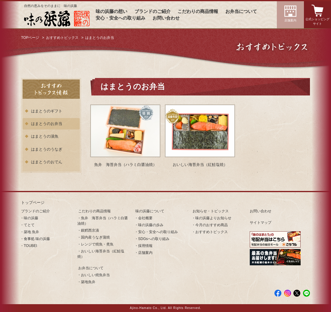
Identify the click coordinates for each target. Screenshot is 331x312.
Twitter (296, 293)
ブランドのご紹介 (153, 11)
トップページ (33, 202)
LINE (306, 293)
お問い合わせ (166, 18)
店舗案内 (290, 20)
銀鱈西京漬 (90, 230)
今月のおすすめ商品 (211, 225)
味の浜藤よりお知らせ (213, 218)
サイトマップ (260, 222)
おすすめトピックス (62, 38)
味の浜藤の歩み (150, 225)
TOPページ (30, 38)
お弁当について (241, 11)
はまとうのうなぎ (46, 149)
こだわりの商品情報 (198, 11)
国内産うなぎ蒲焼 (95, 237)
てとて (29, 225)
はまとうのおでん (46, 162)
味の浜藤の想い (111, 11)
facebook (277, 293)
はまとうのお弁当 (46, 123)
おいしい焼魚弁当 (95, 275)
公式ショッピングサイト (317, 21)
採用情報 (145, 246)
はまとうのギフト (46, 111)
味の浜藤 (31, 218)
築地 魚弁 (31, 232)
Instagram (287, 293)
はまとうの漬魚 (44, 136)
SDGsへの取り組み (153, 239)
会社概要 (145, 218)
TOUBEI (30, 246)
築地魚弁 (88, 282)
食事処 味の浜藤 (37, 239)
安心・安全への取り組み (120, 18)
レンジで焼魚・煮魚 (97, 244)
